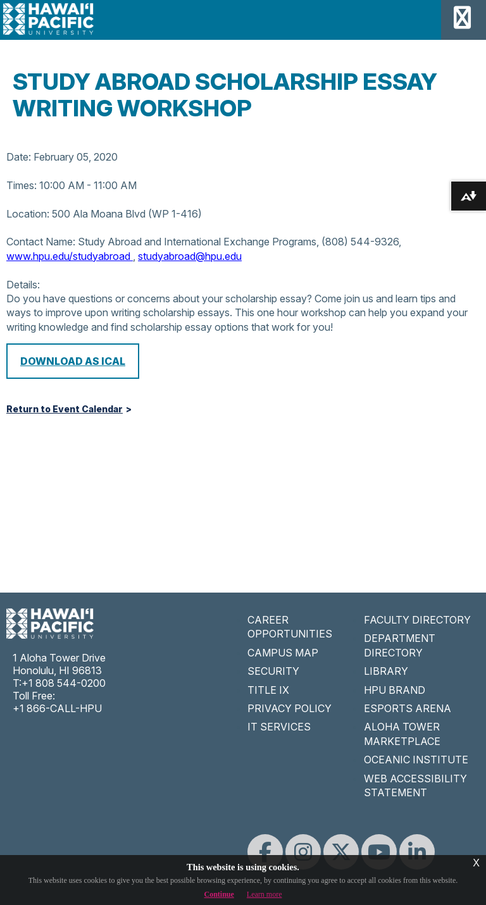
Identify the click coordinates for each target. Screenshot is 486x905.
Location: (27, 213)
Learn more (264, 894)
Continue (219, 894)
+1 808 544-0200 (64, 683)
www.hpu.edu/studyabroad (69, 256)
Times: (21, 185)
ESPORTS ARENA (407, 708)
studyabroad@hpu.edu (190, 256)
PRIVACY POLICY (289, 708)
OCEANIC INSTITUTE (416, 759)
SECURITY (273, 671)
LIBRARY (386, 671)
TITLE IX (268, 690)
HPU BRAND (394, 690)
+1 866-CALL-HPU (57, 708)
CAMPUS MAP (282, 652)
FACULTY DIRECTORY (417, 619)
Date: (18, 157)
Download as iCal (72, 361)
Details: (23, 284)
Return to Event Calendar (64, 409)
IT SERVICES (279, 726)
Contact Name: (40, 241)
